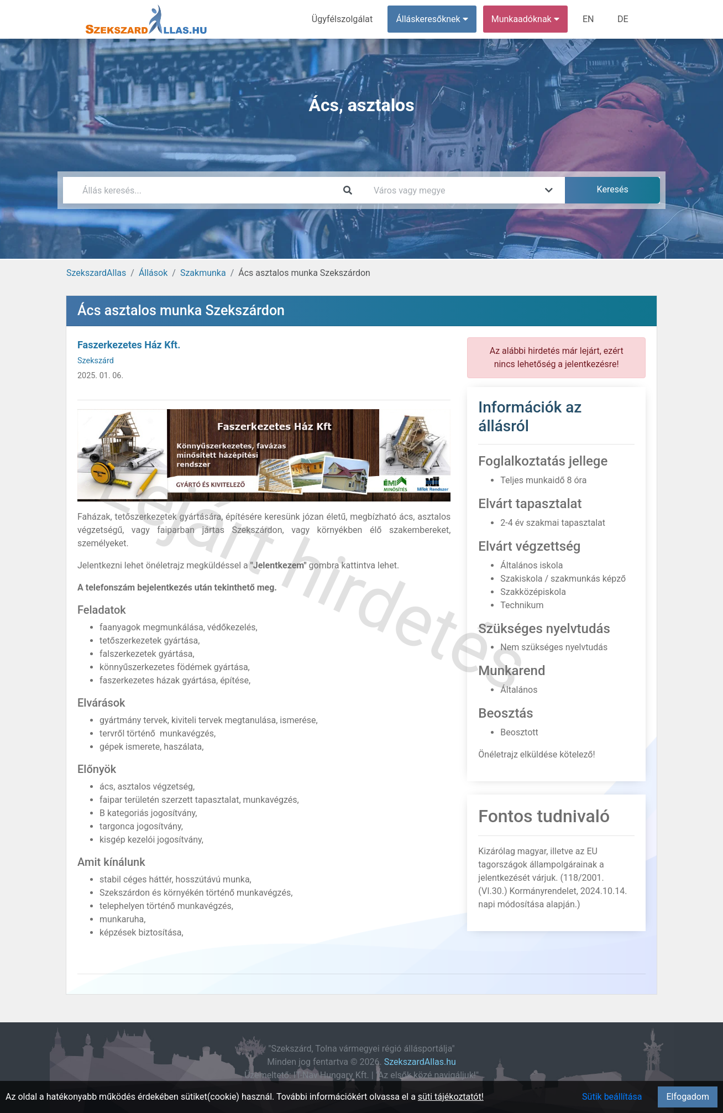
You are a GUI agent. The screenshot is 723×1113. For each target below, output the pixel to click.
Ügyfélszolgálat (343, 19)
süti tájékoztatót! (451, 1096)
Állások (153, 273)
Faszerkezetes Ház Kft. (128, 345)
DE (622, 19)
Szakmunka (203, 273)
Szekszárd (95, 360)
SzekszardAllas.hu (420, 1062)
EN (589, 19)
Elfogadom (687, 1096)
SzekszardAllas (96, 273)
